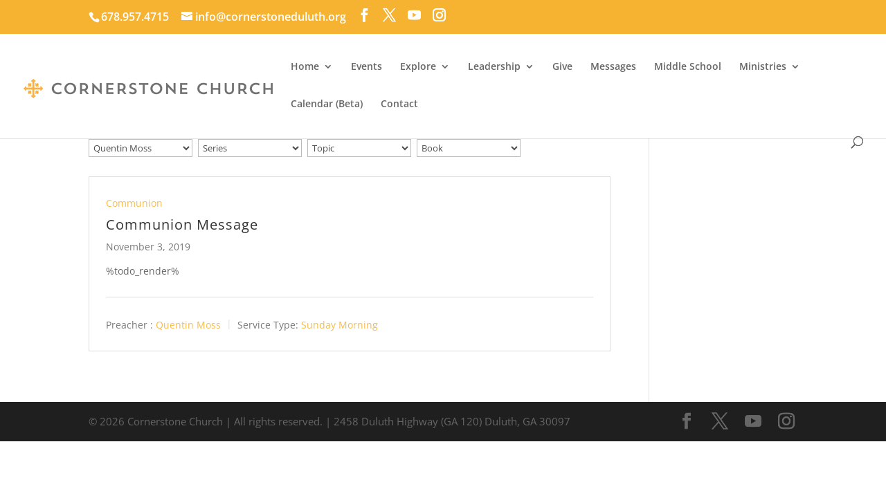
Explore (418, 67)
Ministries (762, 67)
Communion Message (182, 224)
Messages (613, 67)
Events (366, 67)
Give (562, 67)
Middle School (687, 67)
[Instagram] (439, 15)
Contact (399, 104)
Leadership (494, 67)
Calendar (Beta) (327, 104)
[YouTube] (414, 15)
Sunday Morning (339, 324)
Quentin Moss (188, 324)
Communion (134, 203)
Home (305, 67)
